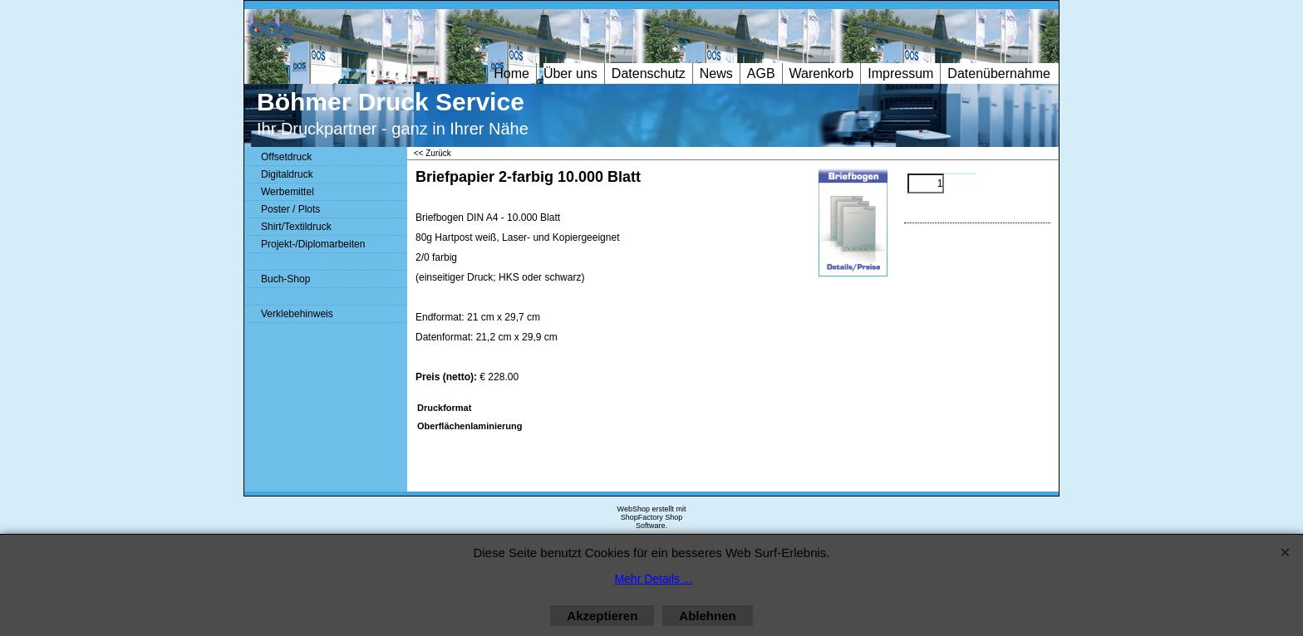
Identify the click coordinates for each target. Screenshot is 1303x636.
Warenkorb (821, 73)
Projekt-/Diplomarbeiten (313, 244)
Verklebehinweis (297, 314)
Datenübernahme (998, 73)
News (716, 73)
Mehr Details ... (653, 578)
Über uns (570, 73)
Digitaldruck (287, 174)
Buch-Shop (285, 279)
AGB (761, 73)
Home (511, 73)
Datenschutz (649, 73)
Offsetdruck (286, 157)
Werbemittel (287, 192)
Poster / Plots (290, 209)
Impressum (900, 73)
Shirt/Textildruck (296, 226)
